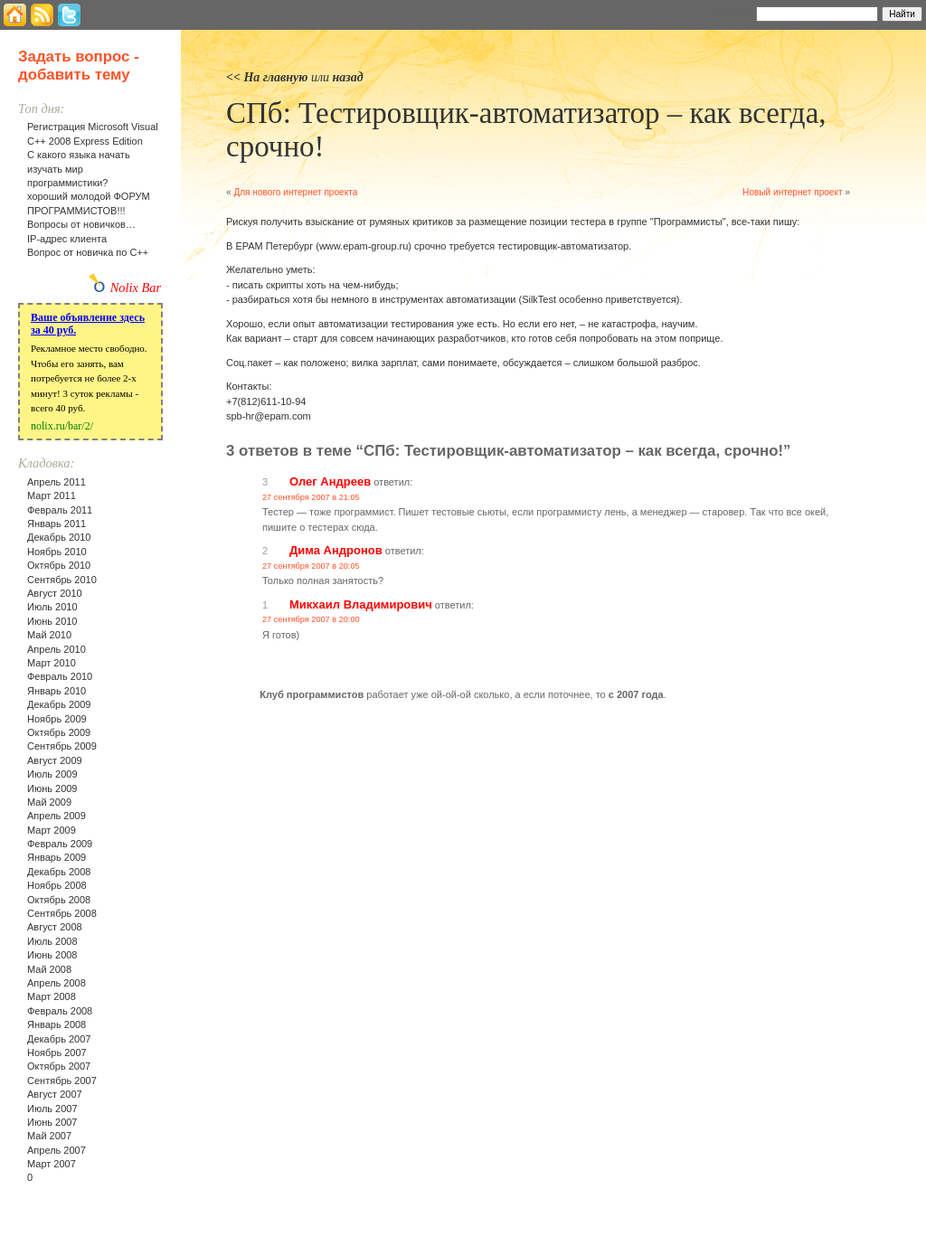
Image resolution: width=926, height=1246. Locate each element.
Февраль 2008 (59, 1010)
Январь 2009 (56, 857)
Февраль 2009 (59, 843)
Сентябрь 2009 (62, 746)
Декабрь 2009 (58, 704)
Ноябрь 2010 (57, 551)
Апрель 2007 (56, 1150)
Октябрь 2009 (58, 732)
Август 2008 (54, 926)
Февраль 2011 (59, 510)
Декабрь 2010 (58, 537)
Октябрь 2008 (58, 899)
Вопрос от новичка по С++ (87, 252)
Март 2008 (51, 996)
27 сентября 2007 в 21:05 (311, 497)
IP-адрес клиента (67, 238)
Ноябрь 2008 (57, 885)
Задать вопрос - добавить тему (78, 65)
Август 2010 (54, 593)
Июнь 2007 (52, 1122)
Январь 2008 (56, 1024)
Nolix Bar (135, 287)
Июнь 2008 (52, 954)
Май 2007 (49, 1135)
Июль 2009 (52, 774)
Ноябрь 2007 (57, 1052)
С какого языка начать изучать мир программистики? (78, 168)
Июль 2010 (52, 606)
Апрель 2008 (56, 982)
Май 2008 (49, 969)
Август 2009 (54, 760)
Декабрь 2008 (58, 871)
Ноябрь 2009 (57, 718)
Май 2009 (49, 802)
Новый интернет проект (792, 192)
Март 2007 (51, 1163)
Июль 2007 (52, 1108)
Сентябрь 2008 (62, 913)
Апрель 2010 (56, 649)
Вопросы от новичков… (81, 224)
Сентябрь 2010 (62, 579)
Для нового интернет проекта (295, 192)
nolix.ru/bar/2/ (62, 426)
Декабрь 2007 (58, 1039)
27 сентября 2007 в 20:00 (311, 619)
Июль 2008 (52, 941)
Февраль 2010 (59, 676)
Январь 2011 (56, 523)
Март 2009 (51, 830)
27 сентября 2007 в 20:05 (311, 566)
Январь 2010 (56, 690)
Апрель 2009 (56, 815)
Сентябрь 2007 (62, 1080)
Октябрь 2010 (58, 565)
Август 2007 (54, 1094)
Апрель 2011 (56, 482)
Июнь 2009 (52, 788)
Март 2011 (51, 495)
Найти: (732, 12)
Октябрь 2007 (58, 1066)
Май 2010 (49, 634)
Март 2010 (51, 662)
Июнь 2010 (52, 621)
